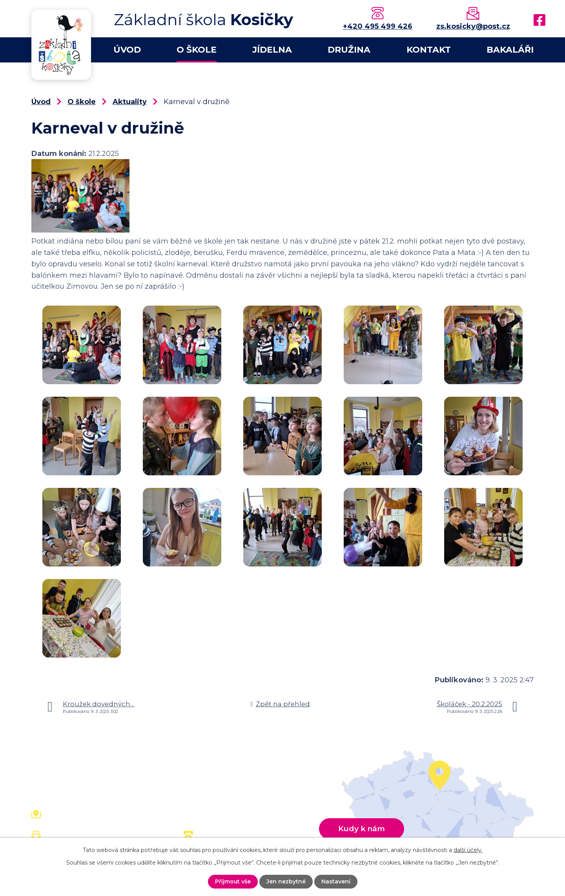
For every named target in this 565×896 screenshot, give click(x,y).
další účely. (468, 850)
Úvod (127, 49)
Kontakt (428, 49)
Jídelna (272, 49)
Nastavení (335, 881)
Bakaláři (510, 49)
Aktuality (130, 101)
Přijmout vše (233, 881)
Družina (349, 49)
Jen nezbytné (286, 881)
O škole (197, 49)
